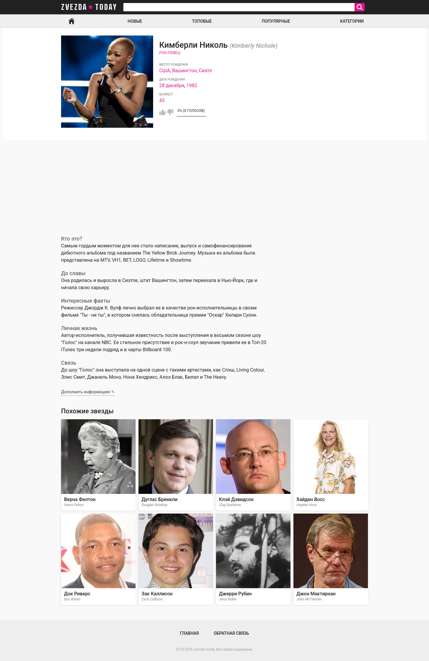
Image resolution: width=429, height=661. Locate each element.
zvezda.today (204, 649)
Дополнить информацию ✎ (88, 391)
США (164, 70)
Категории (352, 21)
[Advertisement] (214, 184)
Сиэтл (205, 70)
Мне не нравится (170, 112)
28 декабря (171, 85)
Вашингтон (184, 70)
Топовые (202, 21)
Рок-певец (169, 52)
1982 (191, 85)
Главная (71, 21)
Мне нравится (162, 112)
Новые (135, 21)
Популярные (276, 21)
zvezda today (89, 7)
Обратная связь (231, 633)
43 (162, 100)
